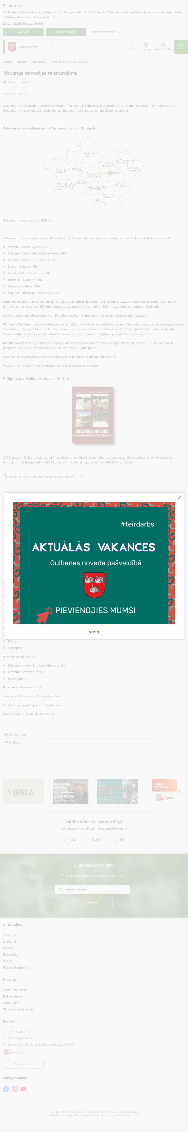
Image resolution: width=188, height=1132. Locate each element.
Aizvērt (94, 632)
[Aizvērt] (179, 497)
